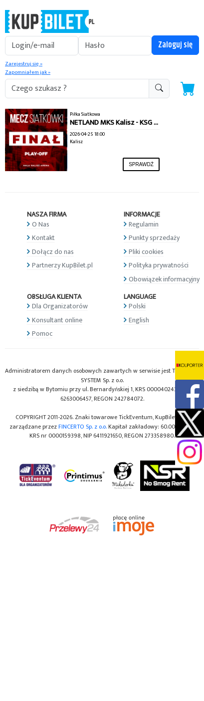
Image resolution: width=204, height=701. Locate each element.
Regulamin (144, 224)
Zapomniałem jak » (27, 72)
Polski (137, 306)
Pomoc (42, 333)
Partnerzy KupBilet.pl (62, 265)
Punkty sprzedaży (154, 237)
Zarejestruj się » (23, 63)
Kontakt (43, 237)
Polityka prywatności (159, 265)
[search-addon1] (77, 88)
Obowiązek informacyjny (164, 279)
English (139, 320)
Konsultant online (57, 320)
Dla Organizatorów (60, 306)
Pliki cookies (146, 251)
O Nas (40, 224)
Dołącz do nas (53, 251)
